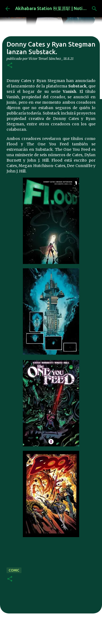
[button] (10, 65)
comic (14, 570)
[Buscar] (94, 8)
